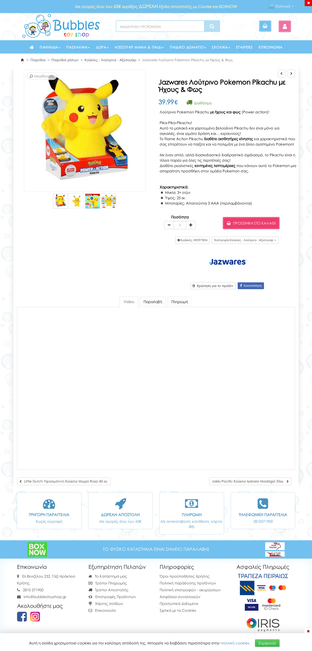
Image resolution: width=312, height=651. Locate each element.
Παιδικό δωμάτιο (188, 47)
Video (129, 301)
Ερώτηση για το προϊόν (212, 286)
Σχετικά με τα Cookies (178, 610)
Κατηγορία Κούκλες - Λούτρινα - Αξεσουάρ (245, 240)
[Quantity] (180, 225)
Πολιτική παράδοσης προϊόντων (188, 583)
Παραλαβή (153, 301)
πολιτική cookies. (235, 643)
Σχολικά (221, 47)
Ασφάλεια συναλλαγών (180, 596)
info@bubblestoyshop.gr (45, 596)
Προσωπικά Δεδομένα (179, 603)
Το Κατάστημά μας (107, 576)
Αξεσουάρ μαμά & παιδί (139, 47)
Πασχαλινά (78, 47)
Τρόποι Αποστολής (108, 590)
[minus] (169, 225)
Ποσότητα (180, 217)
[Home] (22, 60)
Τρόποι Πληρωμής (107, 583)
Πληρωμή (179, 301)
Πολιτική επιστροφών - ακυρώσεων (190, 590)
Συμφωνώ (267, 643)
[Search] (212, 26)
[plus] (191, 225)
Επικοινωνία (271, 47)
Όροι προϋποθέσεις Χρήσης (185, 576)
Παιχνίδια (50, 47)
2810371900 (263, 521)
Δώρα (102, 47)
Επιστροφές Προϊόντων (112, 596)
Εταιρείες (244, 47)
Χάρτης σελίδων (105, 603)
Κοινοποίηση (251, 285)
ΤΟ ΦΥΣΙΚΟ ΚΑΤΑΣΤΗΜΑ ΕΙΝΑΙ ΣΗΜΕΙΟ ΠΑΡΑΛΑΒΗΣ (156, 549)
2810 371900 (33, 590)
